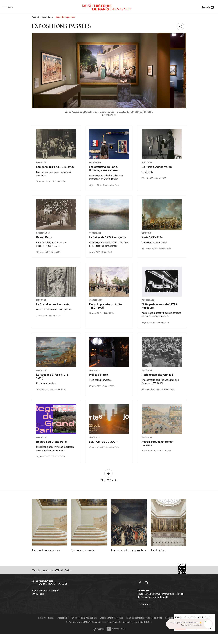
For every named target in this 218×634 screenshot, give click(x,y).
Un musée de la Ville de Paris (84, 618)
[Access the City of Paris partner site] (116, 628)
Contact (41, 618)
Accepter (180, 627)
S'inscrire (146, 604)
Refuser (191, 627)
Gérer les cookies (172, 618)
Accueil (35, 17)
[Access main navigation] (7, 7)
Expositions (47, 17)
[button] (181, 26)
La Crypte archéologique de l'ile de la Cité (144, 618)
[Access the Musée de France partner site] (98, 629)
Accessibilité (63, 618)
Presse (51, 618)
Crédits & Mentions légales (111, 618)
